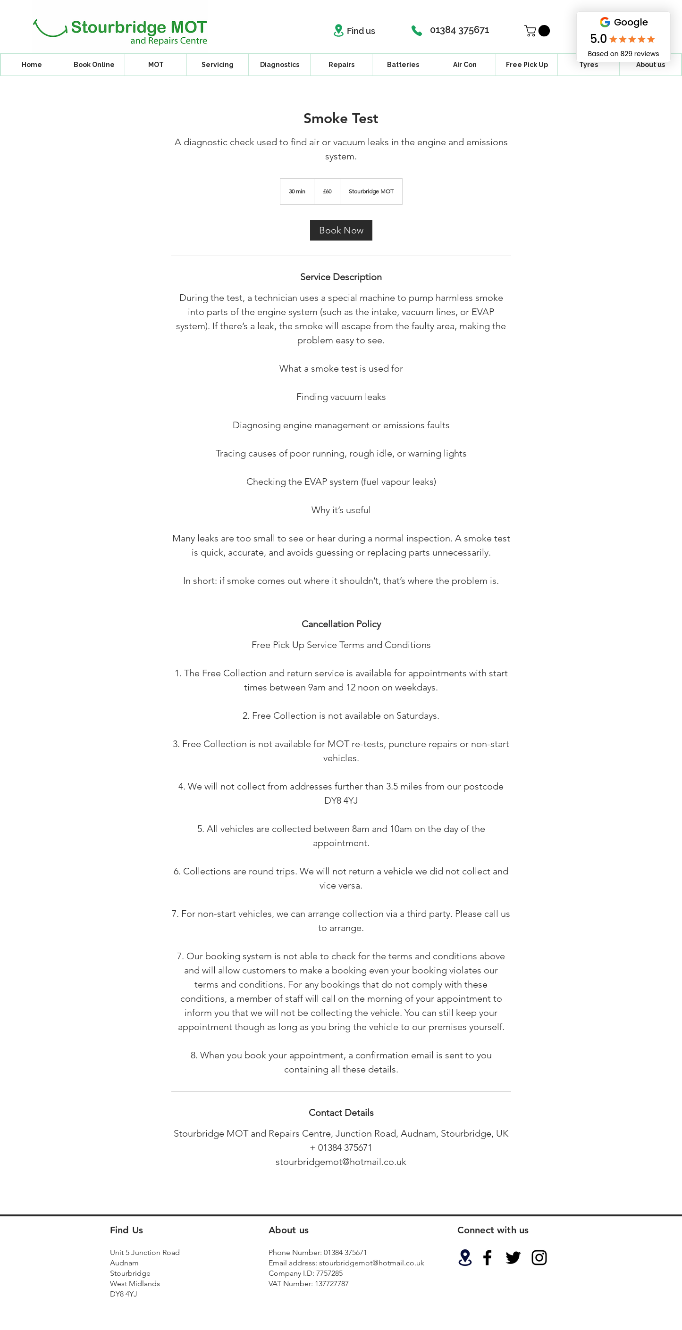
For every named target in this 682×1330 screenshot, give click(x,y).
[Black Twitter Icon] (513, 1257)
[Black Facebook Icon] (487, 1257)
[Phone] (417, 30)
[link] (341, 230)
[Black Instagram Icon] (539, 1257)
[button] (538, 30)
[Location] (339, 30)
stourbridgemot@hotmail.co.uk (371, 1262)
